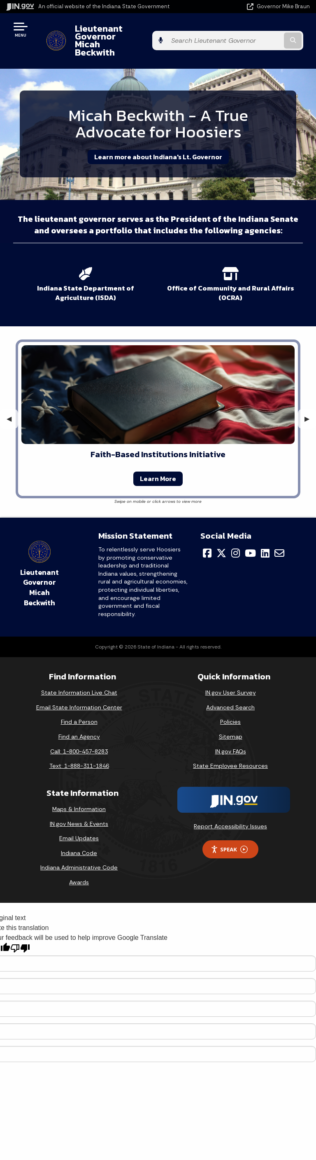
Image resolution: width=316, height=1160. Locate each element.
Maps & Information (79, 793)
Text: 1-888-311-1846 (79, 750)
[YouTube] (250, 537)
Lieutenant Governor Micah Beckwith (126, 32)
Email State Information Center (79, 691)
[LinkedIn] (265, 537)
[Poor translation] (20, 932)
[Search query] (265, 33)
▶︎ (310, 403)
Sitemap (230, 721)
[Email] (279, 537)
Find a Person (79, 706)
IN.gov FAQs (230, 735)
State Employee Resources (230, 750)
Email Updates (79, 822)
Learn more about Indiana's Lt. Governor (158, 141)
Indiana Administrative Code (79, 851)
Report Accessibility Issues (230, 810)
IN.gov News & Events (79, 807)
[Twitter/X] (221, 537)
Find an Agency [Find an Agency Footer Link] (79, 721)
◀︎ (12, 403)
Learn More (158, 463)
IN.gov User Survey (230, 677)
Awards (79, 866)
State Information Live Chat (79, 677)
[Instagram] (235, 537)
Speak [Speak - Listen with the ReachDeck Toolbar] (229, 833)
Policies (230, 706)
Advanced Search (230, 691)
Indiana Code (79, 837)
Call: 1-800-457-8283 (79, 735)
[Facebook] (207, 537)
